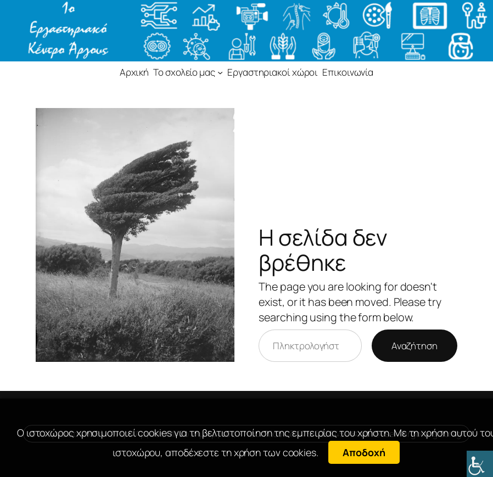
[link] (480, 464)
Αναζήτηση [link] (414, 345)
